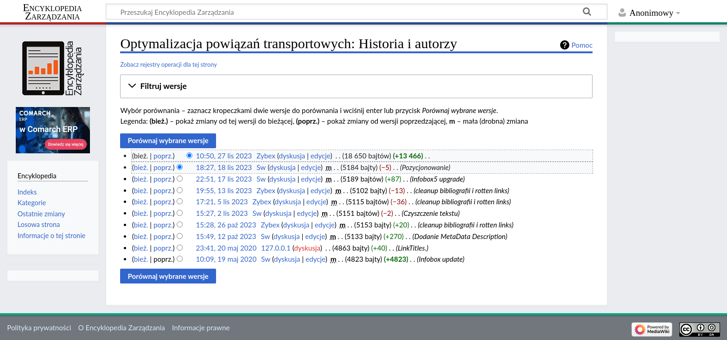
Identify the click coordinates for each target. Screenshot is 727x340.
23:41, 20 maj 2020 (226, 248)
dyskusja (292, 155)
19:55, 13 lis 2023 (224, 190)
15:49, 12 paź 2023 (226, 236)
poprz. (163, 155)
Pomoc (582, 45)
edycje (321, 155)
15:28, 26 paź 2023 (226, 224)
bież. (141, 167)
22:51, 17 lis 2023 (224, 179)
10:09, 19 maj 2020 (226, 259)
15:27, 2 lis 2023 (222, 213)
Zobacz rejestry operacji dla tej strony (168, 64)
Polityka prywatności (39, 327)
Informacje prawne (201, 327)
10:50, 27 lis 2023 (224, 155)
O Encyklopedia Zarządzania (121, 327)
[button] (356, 86)
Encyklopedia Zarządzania (52, 12)
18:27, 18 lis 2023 (224, 167)
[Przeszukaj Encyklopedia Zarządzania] (356, 11)
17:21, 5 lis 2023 (222, 201)
